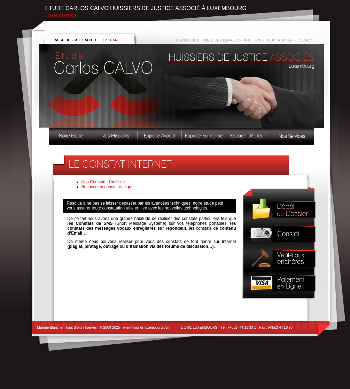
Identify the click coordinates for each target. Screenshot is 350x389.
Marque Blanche (50, 327)
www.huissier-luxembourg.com (146, 327)
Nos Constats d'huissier (103, 182)
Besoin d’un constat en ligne (107, 186)
